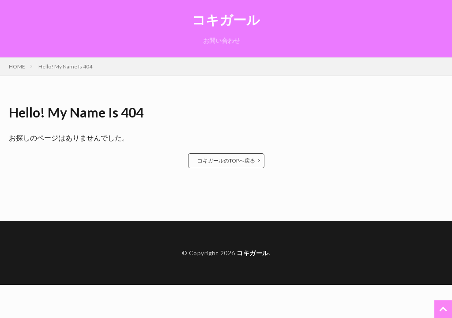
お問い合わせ (221, 40)
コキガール (226, 19)
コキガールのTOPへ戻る (226, 160)
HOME (17, 66)
